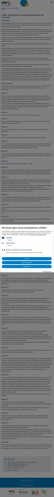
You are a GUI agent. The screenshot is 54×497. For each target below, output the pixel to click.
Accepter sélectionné (26, 262)
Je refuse (26, 258)
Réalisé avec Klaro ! (47, 271)
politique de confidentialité (38, 235)
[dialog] (27, 248)
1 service (9, 240)
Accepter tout (26, 266)
